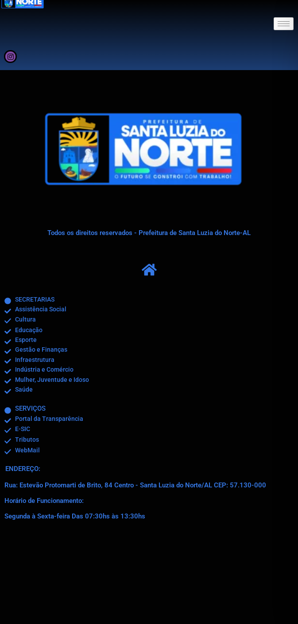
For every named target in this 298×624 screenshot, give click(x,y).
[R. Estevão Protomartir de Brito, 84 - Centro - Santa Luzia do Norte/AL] (149, 576)
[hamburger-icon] (284, 23)
